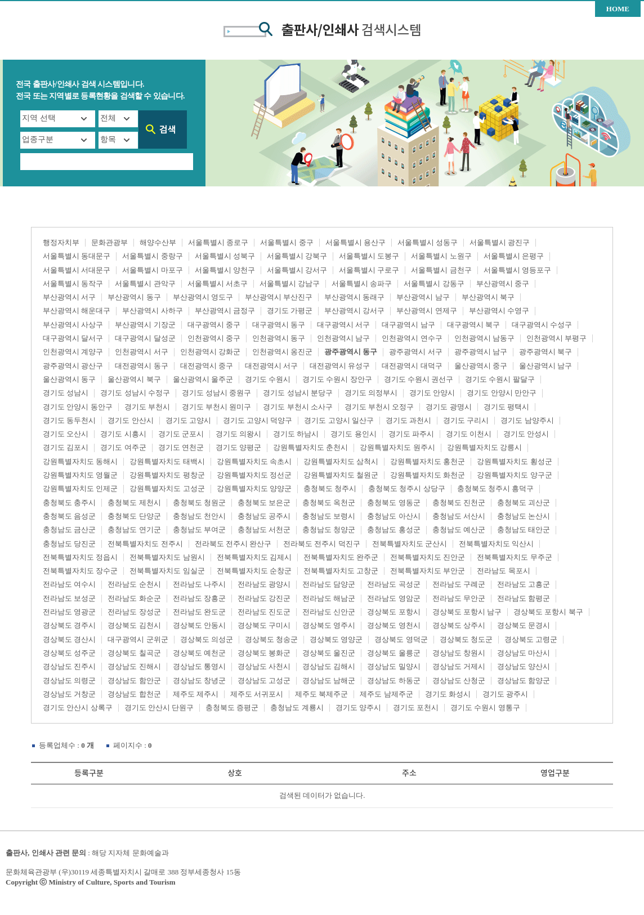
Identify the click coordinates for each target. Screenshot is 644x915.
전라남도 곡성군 (393, 584)
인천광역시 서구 (141, 351)
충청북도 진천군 (458, 502)
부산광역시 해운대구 (76, 310)
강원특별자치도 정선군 (254, 475)
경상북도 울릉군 (393, 653)
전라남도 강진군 (264, 598)
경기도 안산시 (130, 420)
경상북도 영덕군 (400, 639)
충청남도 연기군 (134, 529)
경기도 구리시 (466, 420)
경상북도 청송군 (271, 639)
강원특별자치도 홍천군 (427, 461)
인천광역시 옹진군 (282, 351)
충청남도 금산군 (69, 529)
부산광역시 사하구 (152, 310)
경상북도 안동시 (199, 625)
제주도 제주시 (195, 694)
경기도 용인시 (353, 434)
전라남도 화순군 (134, 598)
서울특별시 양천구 (225, 270)
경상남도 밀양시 (393, 666)
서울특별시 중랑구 (152, 256)
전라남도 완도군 (199, 612)
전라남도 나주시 (199, 584)
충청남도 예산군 (458, 529)
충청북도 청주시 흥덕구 (495, 488)
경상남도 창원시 (458, 653)
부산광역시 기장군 (145, 324)
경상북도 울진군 (328, 653)
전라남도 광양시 (264, 584)
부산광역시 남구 (422, 297)
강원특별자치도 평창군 (166, 475)
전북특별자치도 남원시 (166, 557)
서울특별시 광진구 (499, 242)
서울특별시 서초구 (217, 283)
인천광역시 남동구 (484, 338)
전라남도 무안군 (458, 598)
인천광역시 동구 (278, 338)
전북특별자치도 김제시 (254, 557)
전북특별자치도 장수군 (80, 570)
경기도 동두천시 (69, 420)
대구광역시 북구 (473, 324)
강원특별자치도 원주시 (397, 447)
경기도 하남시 (296, 434)
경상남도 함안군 (134, 680)
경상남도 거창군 (69, 694)
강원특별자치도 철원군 (340, 475)
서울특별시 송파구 (362, 283)
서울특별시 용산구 (355, 242)
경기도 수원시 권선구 (419, 379)
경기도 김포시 (65, 447)
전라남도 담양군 (328, 584)
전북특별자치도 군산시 (409, 543)
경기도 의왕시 (238, 434)
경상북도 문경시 (523, 625)
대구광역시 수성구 (542, 324)
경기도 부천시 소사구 (298, 407)
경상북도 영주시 (328, 625)
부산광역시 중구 (502, 283)
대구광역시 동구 (278, 324)
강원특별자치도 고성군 (166, 488)
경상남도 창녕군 (199, 680)
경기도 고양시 (188, 420)
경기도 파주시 (411, 434)
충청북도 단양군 (134, 516)
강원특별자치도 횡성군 (514, 461)
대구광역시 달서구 (73, 338)
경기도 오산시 (65, 434)
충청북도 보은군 (264, 502)
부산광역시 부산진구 (278, 297)
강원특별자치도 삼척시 (340, 461)
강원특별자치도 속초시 (254, 461)
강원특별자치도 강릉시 (484, 447)
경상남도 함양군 (523, 680)
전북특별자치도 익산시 (496, 543)
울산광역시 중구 (480, 365)
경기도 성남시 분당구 (298, 393)
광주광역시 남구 (480, 351)
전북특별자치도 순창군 (254, 570)
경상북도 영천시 (393, 625)
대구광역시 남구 (408, 324)
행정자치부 (61, 242)
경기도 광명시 (448, 407)
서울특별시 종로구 (218, 242)
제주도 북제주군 (321, 694)
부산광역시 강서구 (354, 310)
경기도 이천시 (468, 434)
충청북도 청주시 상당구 (406, 488)
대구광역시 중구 (213, 324)
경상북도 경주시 (69, 625)
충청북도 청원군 (199, 502)
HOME (617, 9)
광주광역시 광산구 (73, 365)
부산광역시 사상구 (73, 324)
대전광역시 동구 (141, 365)
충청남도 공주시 (264, 516)
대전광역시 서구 (271, 365)
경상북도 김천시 (134, 625)
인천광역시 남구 (343, 338)
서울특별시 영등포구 (517, 270)
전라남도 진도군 (264, 612)
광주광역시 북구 (545, 351)
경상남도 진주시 (69, 666)
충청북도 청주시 (329, 488)
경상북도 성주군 (69, 653)
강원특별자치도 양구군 (514, 475)
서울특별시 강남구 (290, 283)
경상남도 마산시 (523, 653)
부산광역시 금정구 (225, 310)
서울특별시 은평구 (514, 256)
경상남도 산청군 (458, 680)
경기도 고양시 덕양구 (258, 420)
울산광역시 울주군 (203, 379)
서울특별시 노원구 (441, 256)
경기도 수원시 (267, 379)
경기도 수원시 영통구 (485, 707)
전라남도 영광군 (69, 612)
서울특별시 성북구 (225, 256)
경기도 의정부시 (371, 393)
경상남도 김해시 (328, 666)
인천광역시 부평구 (556, 338)
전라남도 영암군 (393, 598)
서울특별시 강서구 (297, 270)
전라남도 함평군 (523, 598)
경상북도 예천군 (199, 653)
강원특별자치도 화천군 (427, 475)
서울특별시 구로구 (369, 270)
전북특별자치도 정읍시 (80, 557)
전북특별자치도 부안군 (427, 570)
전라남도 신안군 (328, 612)
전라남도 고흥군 (523, 584)
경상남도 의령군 (69, 680)
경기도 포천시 (416, 707)
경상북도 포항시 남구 (467, 612)
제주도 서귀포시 (256, 694)
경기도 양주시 (358, 707)
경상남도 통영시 (199, 666)
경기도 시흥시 (123, 434)
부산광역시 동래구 (354, 297)
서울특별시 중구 (286, 242)
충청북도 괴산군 (523, 502)
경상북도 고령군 (530, 639)
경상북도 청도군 (466, 639)
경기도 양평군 (238, 447)
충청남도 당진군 (69, 543)
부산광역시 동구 (134, 297)
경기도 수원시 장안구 (337, 379)
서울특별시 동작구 (73, 283)
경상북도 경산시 (69, 639)
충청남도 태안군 (523, 529)
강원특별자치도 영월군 (80, 475)
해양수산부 (158, 242)
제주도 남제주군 (386, 694)
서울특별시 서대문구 (76, 270)
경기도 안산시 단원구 (159, 707)
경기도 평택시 (506, 407)
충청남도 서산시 (458, 516)
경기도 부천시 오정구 (379, 407)
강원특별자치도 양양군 (254, 488)
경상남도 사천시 (264, 666)
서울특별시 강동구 (434, 283)
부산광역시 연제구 (426, 310)
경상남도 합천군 (134, 694)
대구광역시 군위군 (138, 639)
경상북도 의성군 (206, 639)
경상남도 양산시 (523, 666)
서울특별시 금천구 (441, 270)
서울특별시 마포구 (152, 270)
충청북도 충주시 (69, 502)
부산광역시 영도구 (203, 297)
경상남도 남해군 (328, 680)
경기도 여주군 (123, 447)
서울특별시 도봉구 (369, 256)
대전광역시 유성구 (340, 365)
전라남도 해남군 (328, 598)
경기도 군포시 (181, 434)
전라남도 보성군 (69, 598)
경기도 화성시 (448, 694)
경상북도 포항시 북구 (548, 612)
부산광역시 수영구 (499, 310)
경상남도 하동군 (393, 680)
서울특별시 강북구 (297, 256)
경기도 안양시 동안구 (78, 407)
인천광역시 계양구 (73, 351)
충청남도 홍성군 (393, 529)
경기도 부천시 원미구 (217, 407)
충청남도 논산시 (523, 516)
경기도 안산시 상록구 (78, 707)
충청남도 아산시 (393, 516)
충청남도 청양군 (328, 529)
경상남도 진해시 (134, 666)
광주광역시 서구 (415, 351)
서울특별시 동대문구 (76, 256)
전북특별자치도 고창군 (340, 570)
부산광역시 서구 (69, 297)
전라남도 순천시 (134, 584)
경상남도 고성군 (264, 680)
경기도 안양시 (432, 393)
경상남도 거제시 (458, 666)
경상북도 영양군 (336, 639)
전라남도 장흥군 (199, 598)
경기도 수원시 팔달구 (500, 379)
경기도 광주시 (505, 694)
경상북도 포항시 (393, 612)
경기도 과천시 (408, 420)
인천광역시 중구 (213, 338)
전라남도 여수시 (69, 584)
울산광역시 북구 (134, 379)
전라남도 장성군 (134, 612)
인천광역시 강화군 (210, 351)
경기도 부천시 (147, 407)
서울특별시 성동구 (427, 242)
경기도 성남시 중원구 (217, 393)
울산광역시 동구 (69, 379)
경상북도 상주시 (458, 625)
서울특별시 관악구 (145, 283)
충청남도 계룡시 (296, 707)
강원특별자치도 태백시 (166, 461)
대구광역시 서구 (343, 324)
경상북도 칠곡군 (134, 653)
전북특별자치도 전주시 (145, 543)
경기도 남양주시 (526, 420)
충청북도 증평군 (231, 707)
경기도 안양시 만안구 (501, 393)
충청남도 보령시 (328, 516)
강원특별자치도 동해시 (80, 461)
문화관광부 (109, 242)
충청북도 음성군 (69, 516)
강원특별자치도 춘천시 (310, 447)
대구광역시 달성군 (145, 338)
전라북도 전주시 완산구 (233, 543)
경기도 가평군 (289, 310)
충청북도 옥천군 (328, 502)
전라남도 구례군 (458, 584)
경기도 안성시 (526, 434)
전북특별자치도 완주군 (340, 557)
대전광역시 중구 (206, 365)
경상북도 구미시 (264, 625)
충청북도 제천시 (134, 502)
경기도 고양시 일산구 (339, 420)
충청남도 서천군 (264, 529)
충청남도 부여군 (199, 529)
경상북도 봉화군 (264, 653)
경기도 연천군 (181, 447)
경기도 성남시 (65, 393)
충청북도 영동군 (393, 502)
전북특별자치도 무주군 (514, 557)
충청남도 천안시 (199, 516)
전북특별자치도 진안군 (427, 557)
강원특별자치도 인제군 (80, 488)
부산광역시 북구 (488, 297)
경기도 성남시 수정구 (135, 393)
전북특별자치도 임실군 (166, 570)
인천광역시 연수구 (412, 338)
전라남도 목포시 (503, 570)
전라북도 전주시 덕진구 (321, 543)
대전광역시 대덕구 (412, 365)
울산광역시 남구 (545, 365)
